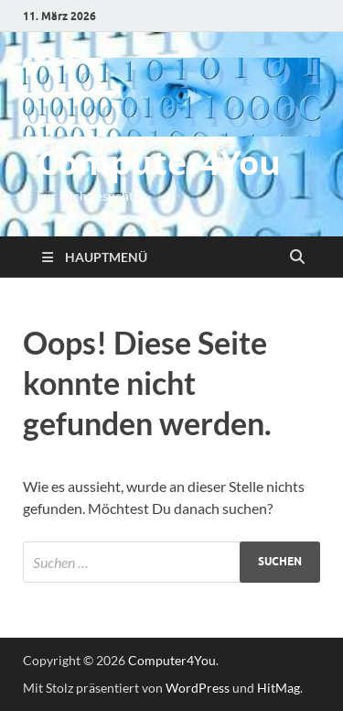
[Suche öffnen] (297, 257)
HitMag (278, 687)
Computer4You (159, 162)
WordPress (198, 687)
